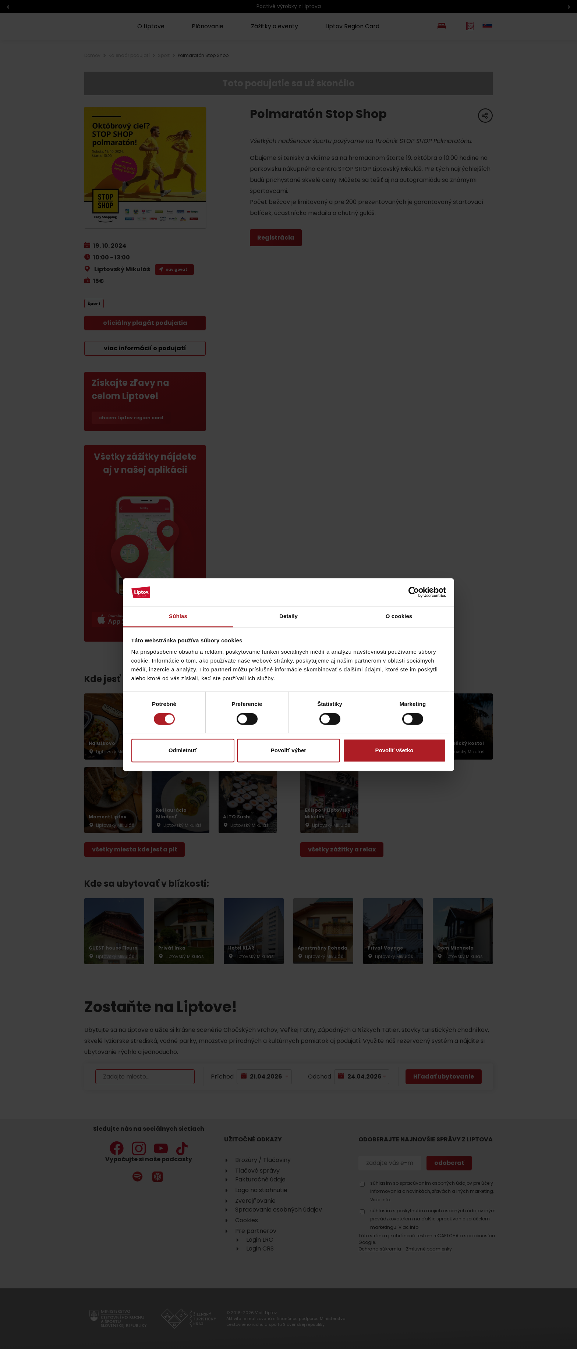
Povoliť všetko (394, 750)
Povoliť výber (288, 750)
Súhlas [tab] (178, 616)
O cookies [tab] (399, 616)
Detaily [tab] (288, 616)
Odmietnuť (183, 750)
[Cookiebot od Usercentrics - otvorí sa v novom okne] (414, 592)
